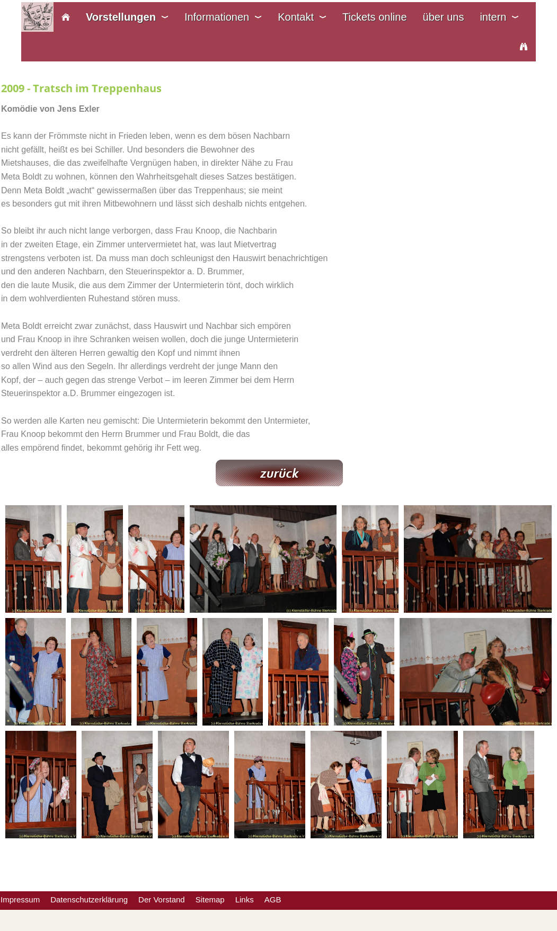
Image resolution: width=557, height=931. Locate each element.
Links (244, 899)
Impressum (20, 899)
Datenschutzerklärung (89, 899)
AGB (272, 899)
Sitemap (210, 899)
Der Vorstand (161, 899)
